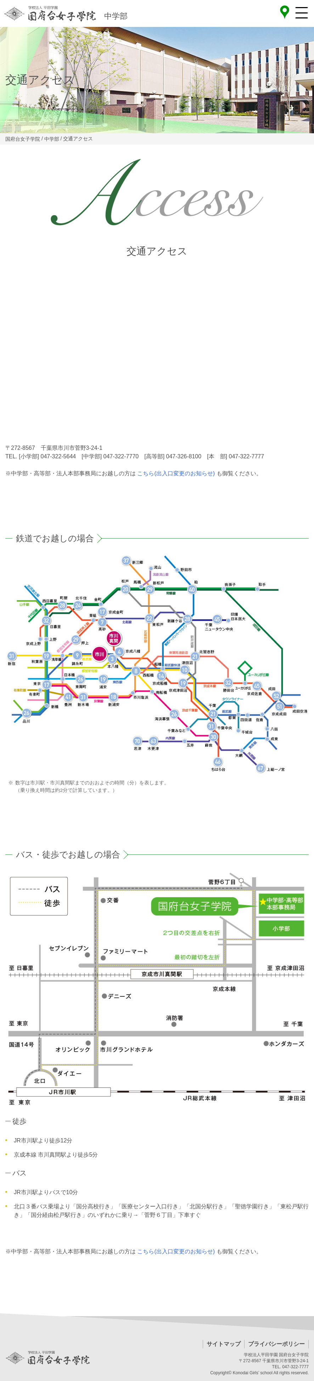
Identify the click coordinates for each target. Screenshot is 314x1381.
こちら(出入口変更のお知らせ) (176, 473)
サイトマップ (224, 1344)
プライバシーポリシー (276, 1344)
